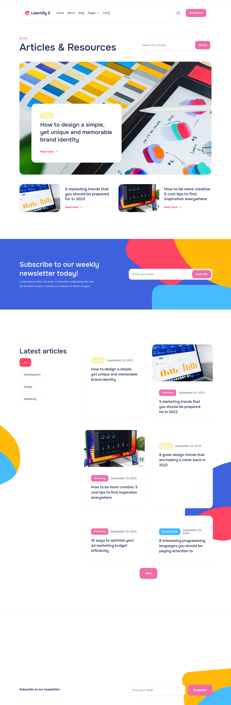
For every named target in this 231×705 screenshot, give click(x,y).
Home (60, 13)
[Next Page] (148, 571)
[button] (93, 13)
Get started (196, 12)
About (71, 13)
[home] (41, 13)
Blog (81, 13)
